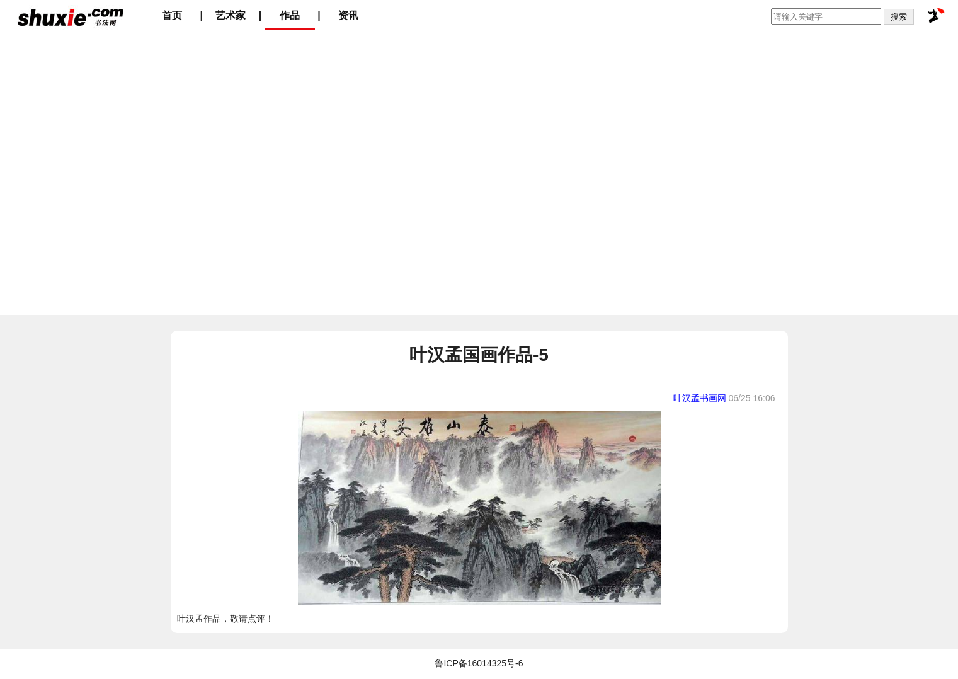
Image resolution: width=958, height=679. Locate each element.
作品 (290, 15)
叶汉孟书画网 (699, 398)
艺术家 (230, 15)
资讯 (348, 15)
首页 (172, 15)
